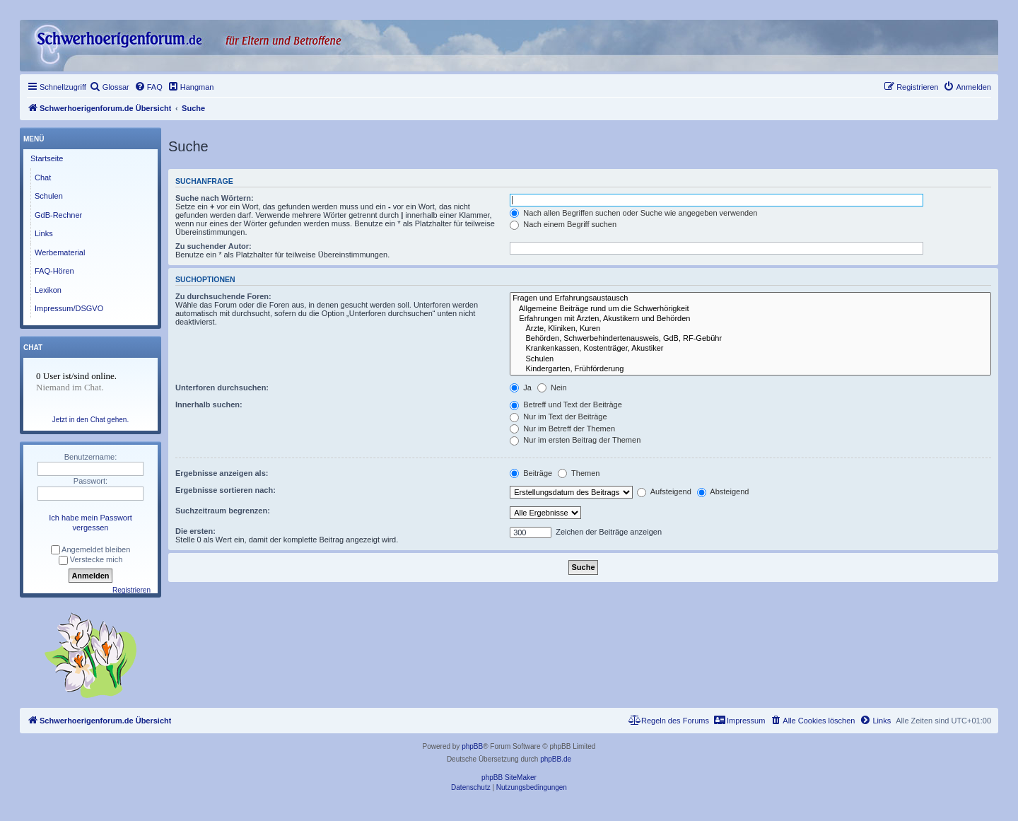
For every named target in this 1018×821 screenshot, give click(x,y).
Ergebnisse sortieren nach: (225, 490)
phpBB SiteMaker (509, 777)
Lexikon (48, 290)
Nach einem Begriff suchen (563, 224)
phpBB (472, 746)
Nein (552, 387)
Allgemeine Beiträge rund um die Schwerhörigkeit (750, 309)
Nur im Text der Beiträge (558, 416)
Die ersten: (195, 531)
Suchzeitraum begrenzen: (222, 510)
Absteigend (723, 491)
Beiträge (531, 473)
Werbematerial (60, 252)
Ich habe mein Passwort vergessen (90, 522)
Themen (578, 473)
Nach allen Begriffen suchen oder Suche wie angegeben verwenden (633, 213)
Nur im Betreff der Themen (562, 428)
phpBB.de (555, 759)
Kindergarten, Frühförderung (750, 369)
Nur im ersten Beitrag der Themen (575, 440)
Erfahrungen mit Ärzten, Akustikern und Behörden (750, 319)
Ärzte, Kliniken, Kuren (750, 329)
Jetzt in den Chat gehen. (90, 420)
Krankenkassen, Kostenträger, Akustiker (750, 349)
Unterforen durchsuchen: (222, 387)
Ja (521, 387)
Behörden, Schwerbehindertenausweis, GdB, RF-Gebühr (750, 339)
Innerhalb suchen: (208, 404)
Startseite (46, 158)
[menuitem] (109, 86)
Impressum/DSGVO (69, 308)
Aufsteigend (664, 491)
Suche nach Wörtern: (214, 198)
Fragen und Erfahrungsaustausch (750, 298)
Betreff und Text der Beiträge (566, 404)
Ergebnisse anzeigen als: (221, 473)
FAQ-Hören (54, 271)
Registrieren (131, 590)
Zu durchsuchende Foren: (223, 296)
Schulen (750, 359)
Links (44, 233)
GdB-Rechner (58, 215)
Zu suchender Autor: (213, 246)
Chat (43, 177)
